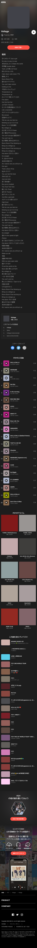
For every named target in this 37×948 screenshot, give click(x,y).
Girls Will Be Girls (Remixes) (27, 556)
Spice (8, 330)
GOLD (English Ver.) (27, 579)
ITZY (12, 35)
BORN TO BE (9, 626)
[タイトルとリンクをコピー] (24, 348)
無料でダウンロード (18, 853)
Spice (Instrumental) (12, 336)
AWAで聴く (18, 47)
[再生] (33, 32)
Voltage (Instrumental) (13, 333)
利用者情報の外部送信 (7, 926)
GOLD (9, 603)
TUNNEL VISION (27, 532)
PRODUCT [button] (5, 900)
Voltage (13, 317)
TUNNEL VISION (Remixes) (9, 532)
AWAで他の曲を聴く (18, 819)
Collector (9, 556)
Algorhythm (27, 603)
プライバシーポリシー (15, 924)
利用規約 (3, 924)
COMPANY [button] (5, 906)
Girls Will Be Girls (9, 579)
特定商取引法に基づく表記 (23, 926)
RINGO (27, 626)
